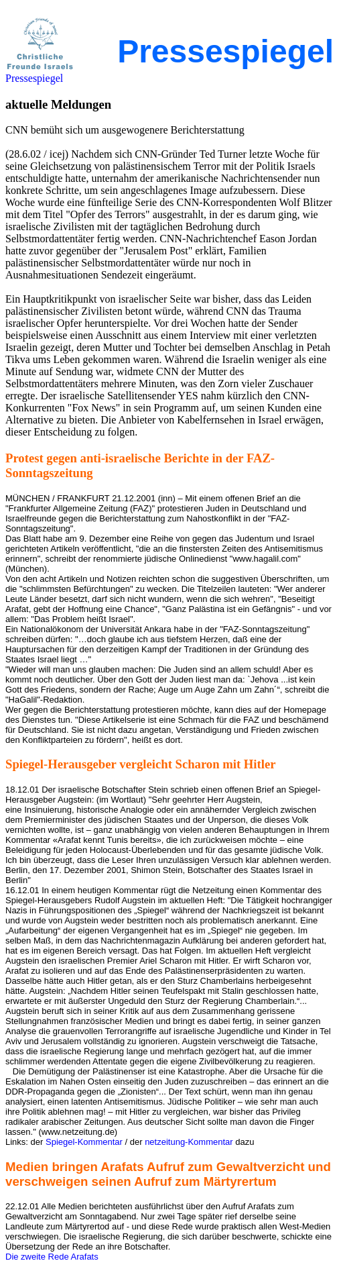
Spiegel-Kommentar (84, 1142)
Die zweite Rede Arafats (51, 1257)
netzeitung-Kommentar (189, 1142)
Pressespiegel (34, 78)
